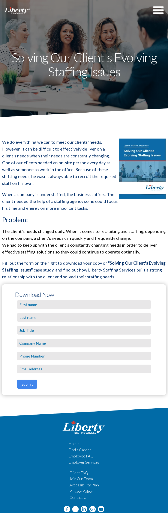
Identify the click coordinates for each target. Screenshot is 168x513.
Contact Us (78, 497)
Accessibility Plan (84, 485)
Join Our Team (81, 478)
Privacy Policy (81, 491)
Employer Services (84, 462)
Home (74, 443)
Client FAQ (78, 472)
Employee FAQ (81, 456)
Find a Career (80, 449)
